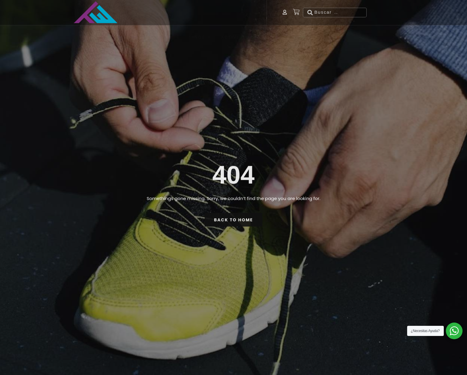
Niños (200, 18)
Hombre (132, 18)
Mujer (167, 18)
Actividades (241, 18)
